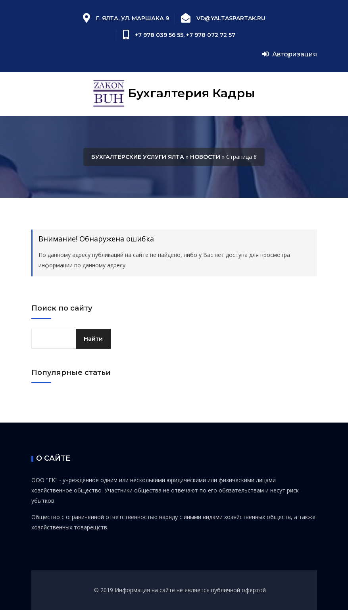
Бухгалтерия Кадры (174, 94)
